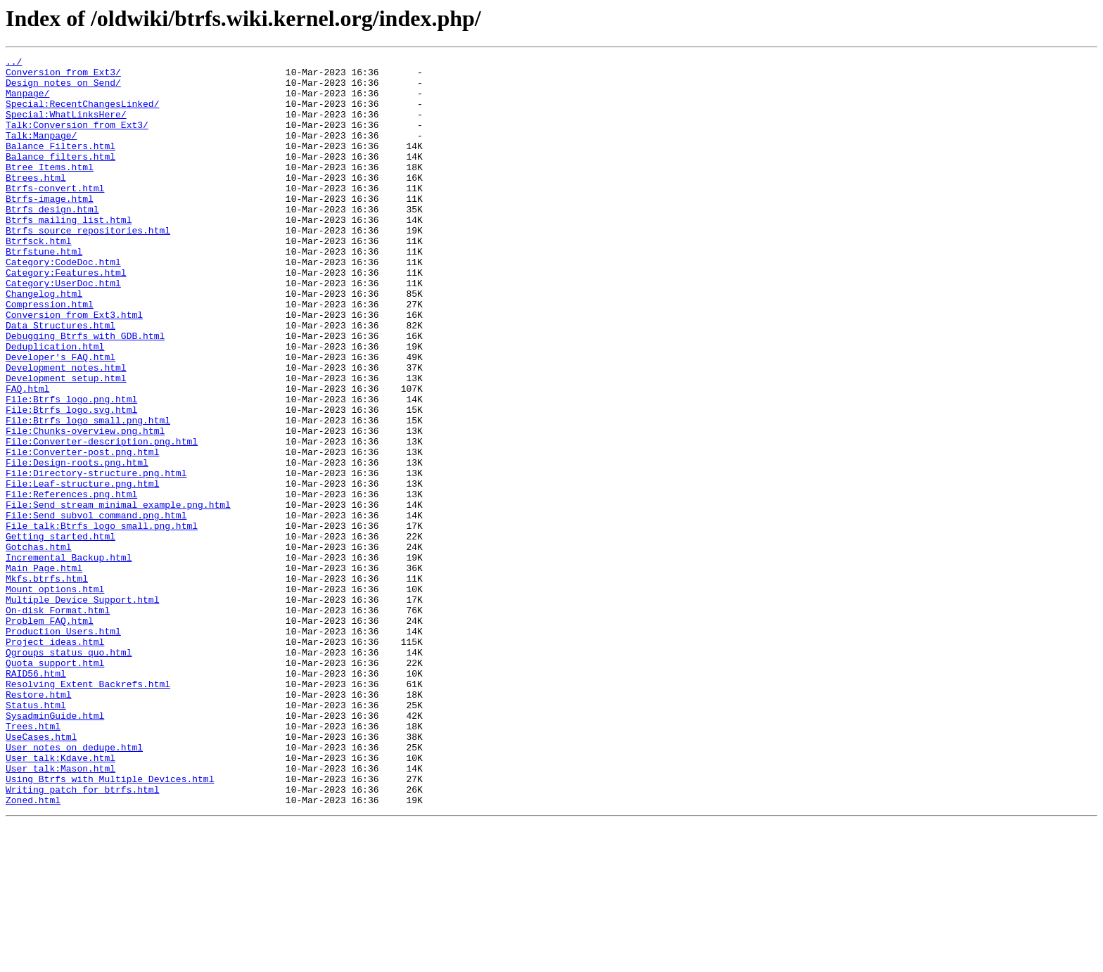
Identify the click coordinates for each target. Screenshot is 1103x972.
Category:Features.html (66, 316)
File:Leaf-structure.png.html (82, 569)
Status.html (36, 835)
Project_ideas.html (55, 759)
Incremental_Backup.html (69, 658)
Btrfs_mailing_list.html (69, 253)
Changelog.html (44, 341)
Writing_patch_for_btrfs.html (82, 937)
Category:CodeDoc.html (63, 304)
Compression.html (50, 354)
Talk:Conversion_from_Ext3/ (77, 139)
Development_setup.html (66, 443)
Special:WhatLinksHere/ (66, 126)
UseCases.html (41, 873)
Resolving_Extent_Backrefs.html (88, 810)
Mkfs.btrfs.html (47, 683)
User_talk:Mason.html (60, 911)
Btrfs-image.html (50, 228)
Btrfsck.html (39, 278)
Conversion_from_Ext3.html (74, 367)
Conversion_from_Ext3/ (63, 76)
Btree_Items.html (50, 190)
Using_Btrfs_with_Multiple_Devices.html (110, 924)
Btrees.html (36, 202)
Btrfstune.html (44, 291)
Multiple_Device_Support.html (82, 709)
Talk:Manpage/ (41, 152)
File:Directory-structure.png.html (96, 557)
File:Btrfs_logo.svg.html (71, 481)
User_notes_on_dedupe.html (74, 886)
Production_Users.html (63, 747)
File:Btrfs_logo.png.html (71, 468)
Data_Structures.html (60, 379)
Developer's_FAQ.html (60, 417)
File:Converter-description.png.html (102, 519)
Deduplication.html (55, 405)
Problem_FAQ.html (50, 734)
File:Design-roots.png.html (77, 544)
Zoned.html (33, 949)
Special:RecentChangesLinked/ (82, 114)
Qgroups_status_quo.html (69, 772)
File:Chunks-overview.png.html (85, 506)
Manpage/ (27, 101)
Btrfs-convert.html (55, 215)
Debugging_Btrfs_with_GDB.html (85, 392)
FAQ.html (27, 455)
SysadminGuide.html (55, 848)
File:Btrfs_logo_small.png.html (88, 493)
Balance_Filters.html (60, 164)
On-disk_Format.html (58, 721)
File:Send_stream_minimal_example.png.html (118, 595)
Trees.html (33, 861)
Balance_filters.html (60, 177)
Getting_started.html (60, 633)
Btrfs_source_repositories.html (88, 266)
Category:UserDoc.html (63, 329)
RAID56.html (36, 797)
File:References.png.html (71, 582)
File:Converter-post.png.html (82, 531)
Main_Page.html (44, 671)
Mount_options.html (55, 696)
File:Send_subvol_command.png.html (96, 607)
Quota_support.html (55, 785)
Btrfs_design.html (52, 240)
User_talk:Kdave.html (60, 899)
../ (14, 63)
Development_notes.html (66, 430)
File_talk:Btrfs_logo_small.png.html (102, 620)
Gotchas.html (39, 645)
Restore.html (39, 823)
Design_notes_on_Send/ (63, 88)
